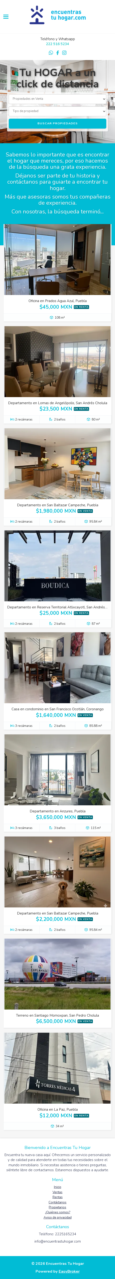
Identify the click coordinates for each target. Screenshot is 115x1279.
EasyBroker (69, 1271)
